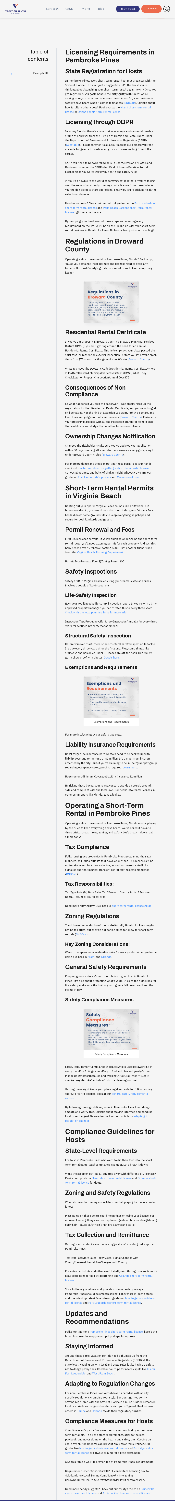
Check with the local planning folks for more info (95, 612)
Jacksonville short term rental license (126, 1493)
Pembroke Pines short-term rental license (116, 1331)
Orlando (106, 957)
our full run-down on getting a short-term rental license (113, 468)
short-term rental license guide (131, 906)
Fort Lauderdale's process (94, 477)
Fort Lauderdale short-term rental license (114, 1303)
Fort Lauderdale (75, 1373)
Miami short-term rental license (112, 1178)
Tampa (81, 1411)
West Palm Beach (103, 1373)
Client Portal (128, 9)
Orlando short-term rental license (99, 112)
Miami (91, 957)
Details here (111, 657)
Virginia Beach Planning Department (100, 552)
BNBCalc (129, 103)
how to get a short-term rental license (103, 1448)
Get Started (151, 9)
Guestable (72, 145)
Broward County (138, 359)
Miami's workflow (128, 477)
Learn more (130, 767)
